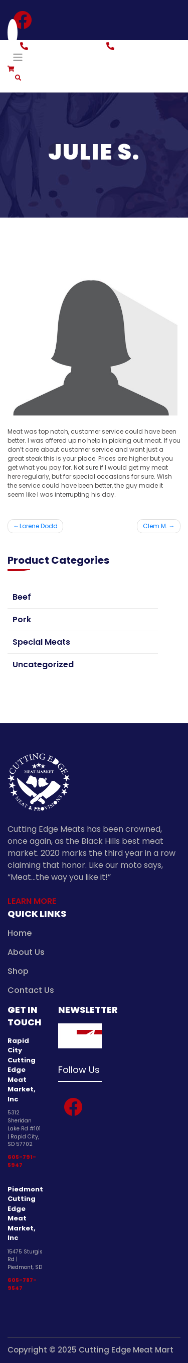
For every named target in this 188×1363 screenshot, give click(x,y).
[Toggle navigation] (18, 57)
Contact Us (31, 990)
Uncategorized (43, 664)
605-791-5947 (22, 1161)
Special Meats (41, 642)
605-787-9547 (22, 1284)
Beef (22, 597)
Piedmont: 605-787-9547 (148, 52)
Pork (22, 619)
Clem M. (155, 526)
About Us (26, 952)
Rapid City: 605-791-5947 (60, 52)
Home (20, 933)
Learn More (32, 901)
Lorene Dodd (39, 526)
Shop (18, 971)
